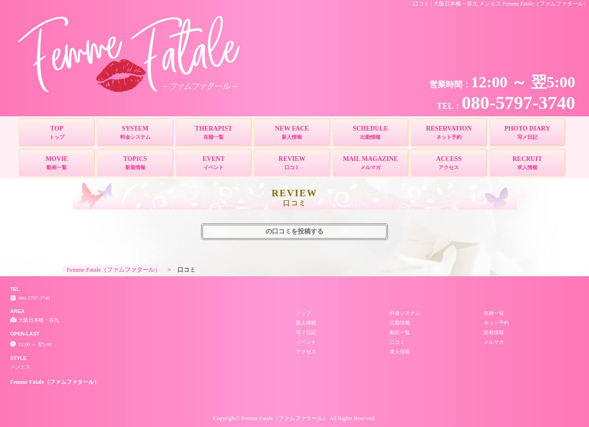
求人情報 (400, 351)
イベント (306, 342)
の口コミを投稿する (294, 231)
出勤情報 (400, 322)
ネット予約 (496, 322)
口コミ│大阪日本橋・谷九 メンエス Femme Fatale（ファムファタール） (501, 3)
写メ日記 (306, 332)
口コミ (397, 342)
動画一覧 (400, 332)
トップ (303, 313)
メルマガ (494, 342)
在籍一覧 (494, 313)
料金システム (405, 313)
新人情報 (306, 322)
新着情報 (494, 332)
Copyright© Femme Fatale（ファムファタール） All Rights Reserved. (294, 418)
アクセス (306, 351)
